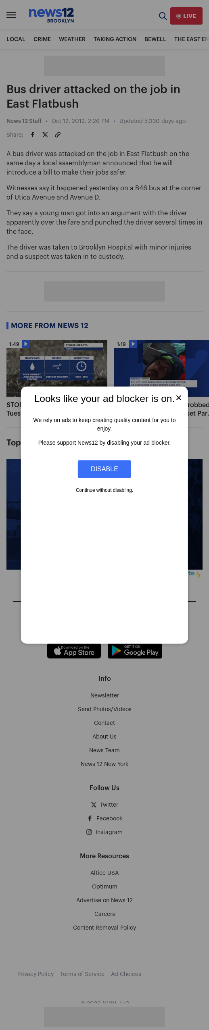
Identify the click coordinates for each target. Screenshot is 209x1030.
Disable (104, 468)
